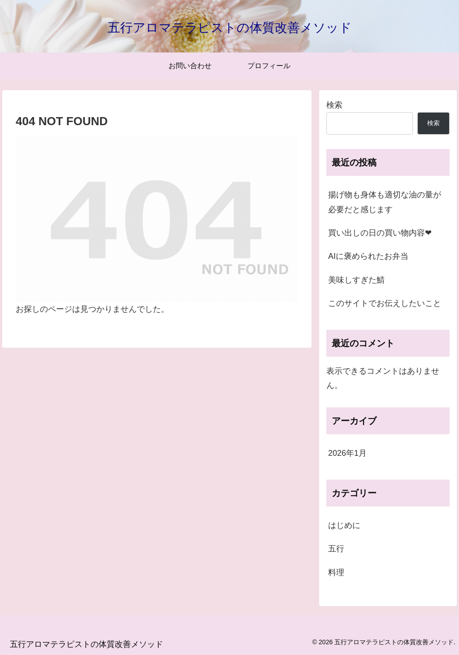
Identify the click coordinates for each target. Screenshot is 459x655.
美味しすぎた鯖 (356, 279)
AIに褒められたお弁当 (368, 256)
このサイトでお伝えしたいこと (384, 303)
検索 (334, 104)
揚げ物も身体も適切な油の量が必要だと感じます (384, 202)
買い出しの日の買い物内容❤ (380, 232)
